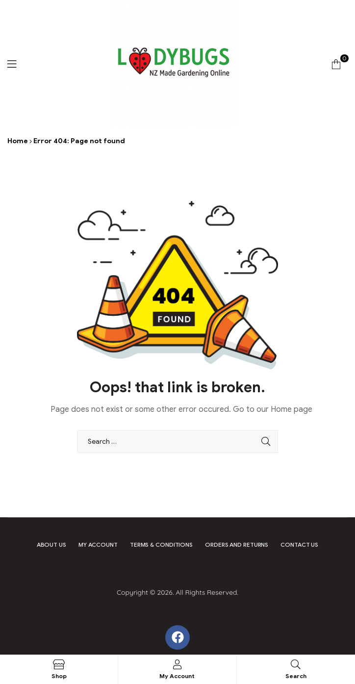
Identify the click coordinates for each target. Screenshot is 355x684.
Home (17, 141)
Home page (291, 409)
